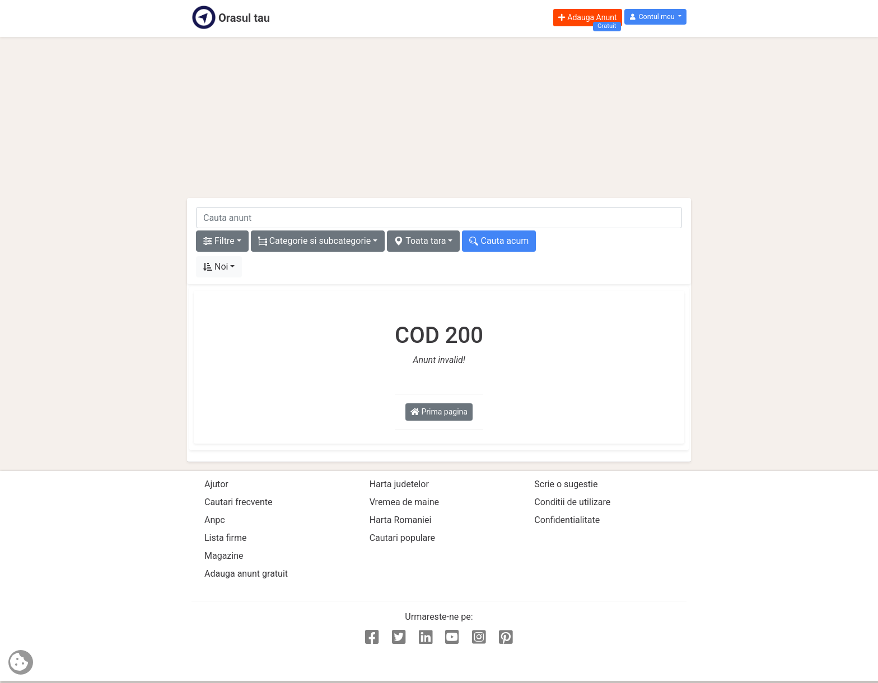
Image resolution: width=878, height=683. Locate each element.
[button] (655, 17)
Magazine (224, 555)
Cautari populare (402, 538)
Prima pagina (439, 411)
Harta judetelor (399, 484)
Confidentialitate (567, 520)
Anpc (214, 520)
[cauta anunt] (439, 217)
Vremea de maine (404, 502)
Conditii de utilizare (572, 502)
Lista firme (225, 538)
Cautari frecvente (238, 502)
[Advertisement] (439, 117)
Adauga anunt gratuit (246, 573)
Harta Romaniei (401, 520)
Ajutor (216, 484)
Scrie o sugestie (565, 484)
